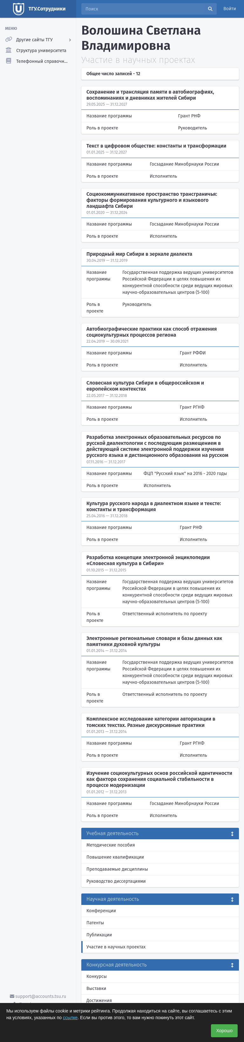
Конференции (101, 910)
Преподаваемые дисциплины (117, 869)
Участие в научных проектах (116, 947)
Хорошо (224, 1030)
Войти (229, 8)
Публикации (99, 935)
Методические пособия (110, 845)
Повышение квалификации (115, 857)
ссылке (70, 1017)
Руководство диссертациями (116, 881)
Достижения (99, 1000)
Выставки (96, 988)
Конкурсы (96, 976)
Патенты (95, 923)
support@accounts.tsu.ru (38, 996)
